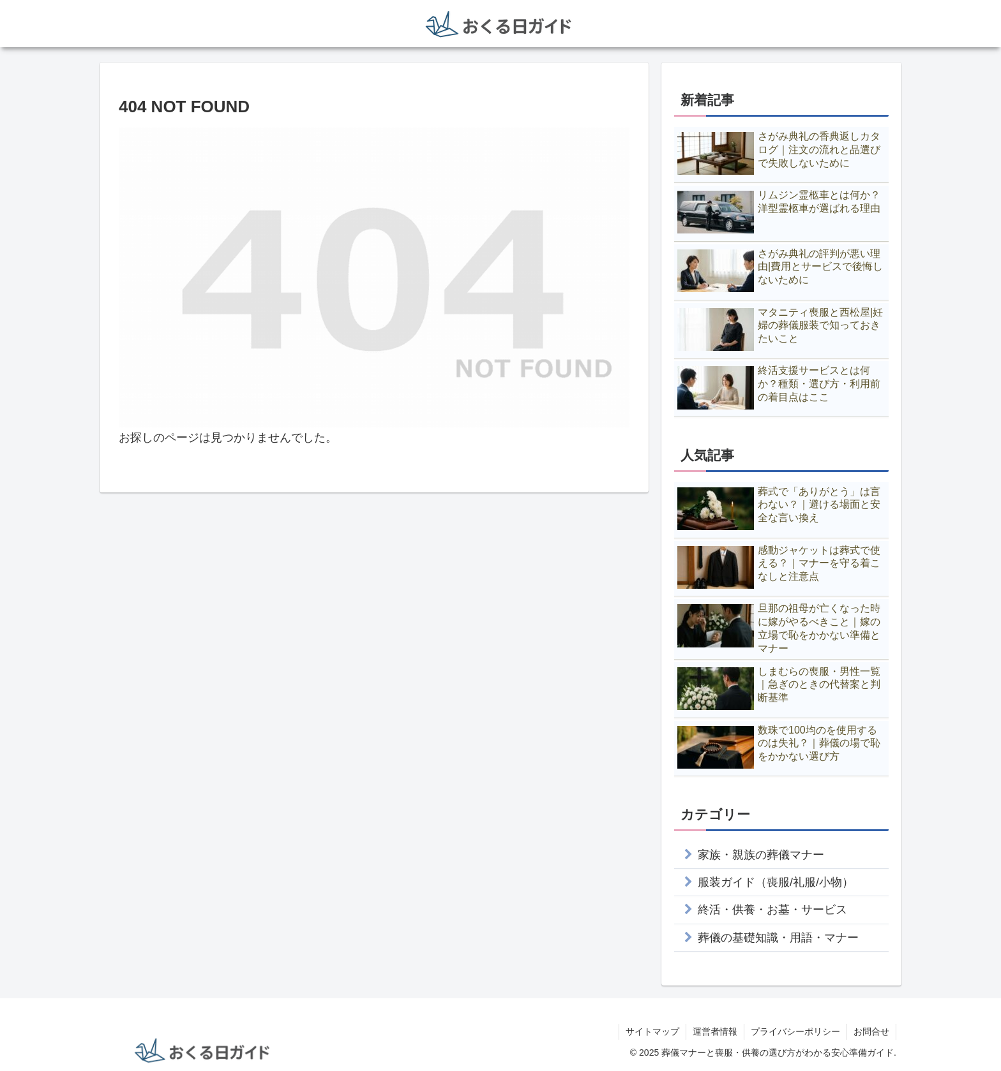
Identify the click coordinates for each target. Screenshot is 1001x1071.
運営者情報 (715, 1031)
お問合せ (871, 1031)
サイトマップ (652, 1031)
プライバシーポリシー (795, 1031)
